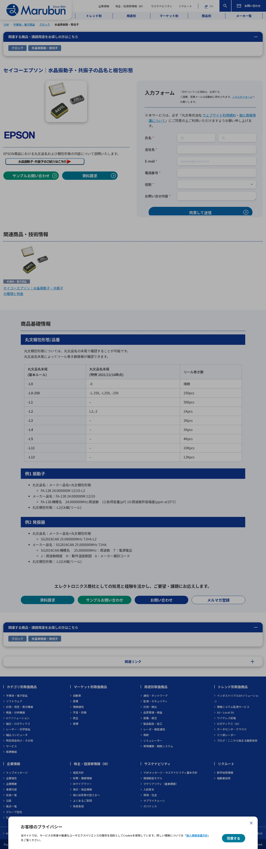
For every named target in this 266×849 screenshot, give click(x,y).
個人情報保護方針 (197, 835)
